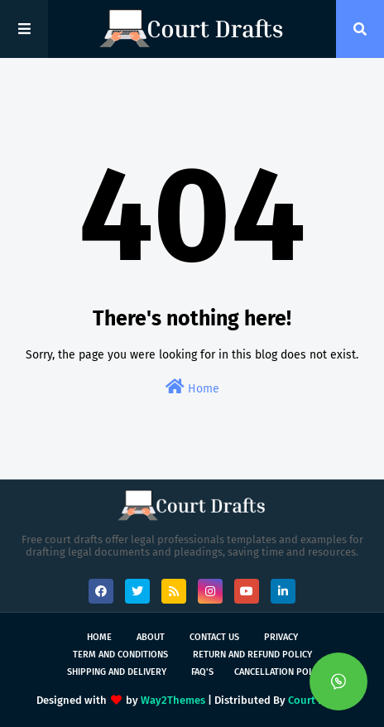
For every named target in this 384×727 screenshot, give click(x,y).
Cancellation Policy (280, 672)
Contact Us (214, 637)
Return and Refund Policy (252, 654)
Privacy (281, 637)
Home (192, 387)
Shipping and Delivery (116, 672)
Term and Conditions (120, 654)
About (151, 637)
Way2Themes (173, 700)
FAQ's (202, 672)
